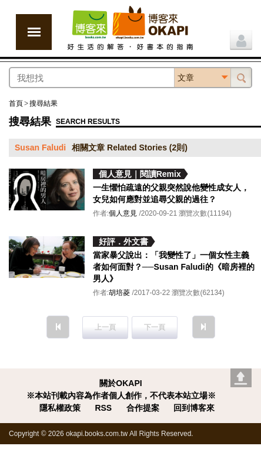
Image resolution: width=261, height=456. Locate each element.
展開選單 (34, 32)
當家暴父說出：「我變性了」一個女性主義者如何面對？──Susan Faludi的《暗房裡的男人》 (174, 266)
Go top (241, 377)
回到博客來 (194, 408)
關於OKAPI (120, 383)
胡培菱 (119, 293)
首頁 (16, 103)
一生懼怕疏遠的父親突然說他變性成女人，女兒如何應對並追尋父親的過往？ (171, 193)
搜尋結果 (43, 103)
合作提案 (142, 408)
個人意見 (123, 213)
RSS (103, 408)
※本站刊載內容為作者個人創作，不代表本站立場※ (121, 395)
